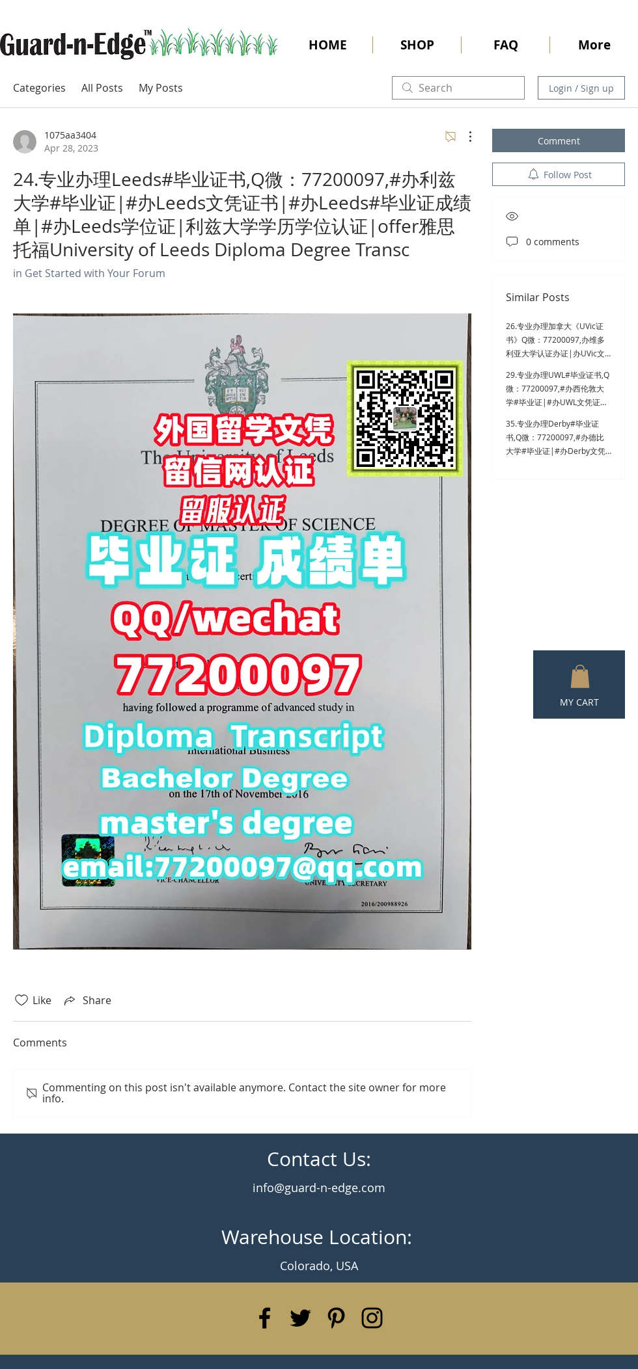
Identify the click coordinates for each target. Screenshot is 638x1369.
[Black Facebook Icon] (265, 1318)
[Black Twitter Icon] (300, 1318)
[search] (458, 88)
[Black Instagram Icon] (372, 1318)
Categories (39, 88)
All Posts (102, 88)
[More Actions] (463, 136)
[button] (580, 676)
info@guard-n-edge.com (319, 1187)
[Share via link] (86, 1000)
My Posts (161, 88)
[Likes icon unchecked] (21, 1000)
